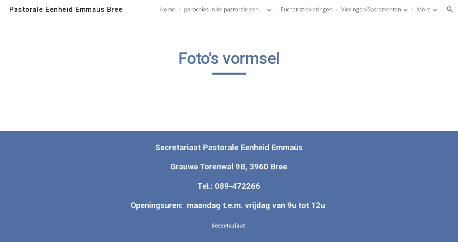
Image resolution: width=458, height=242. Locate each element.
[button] (450, 9)
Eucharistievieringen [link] (306, 9)
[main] (229, 61)
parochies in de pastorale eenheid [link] (224, 9)
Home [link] (167, 9)
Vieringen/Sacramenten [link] (371, 9)
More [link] (424, 9)
